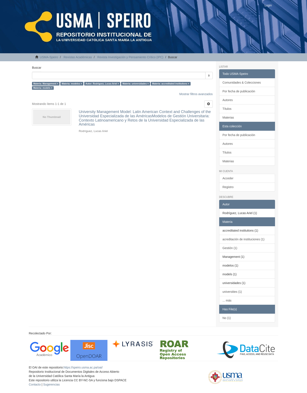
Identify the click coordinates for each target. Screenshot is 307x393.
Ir (209, 75)
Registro (228, 187)
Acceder (228, 178)
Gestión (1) (230, 248)
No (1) (227, 318)
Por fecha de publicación (239, 91)
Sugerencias (51, 384)
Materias (228, 117)
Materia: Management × (45, 83)
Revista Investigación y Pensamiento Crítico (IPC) (130, 57)
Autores (228, 100)
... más (227, 300)
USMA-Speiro (49, 57)
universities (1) (232, 291)
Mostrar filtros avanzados (196, 94)
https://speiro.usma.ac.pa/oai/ (83, 367)
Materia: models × (42, 88)
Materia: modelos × (72, 83)
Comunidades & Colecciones (242, 82)
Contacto (35, 384)
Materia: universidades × (135, 83)
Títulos (227, 108)
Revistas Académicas (78, 57)
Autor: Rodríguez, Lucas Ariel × (102, 83)
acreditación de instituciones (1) (244, 239)
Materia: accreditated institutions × (170, 83)
